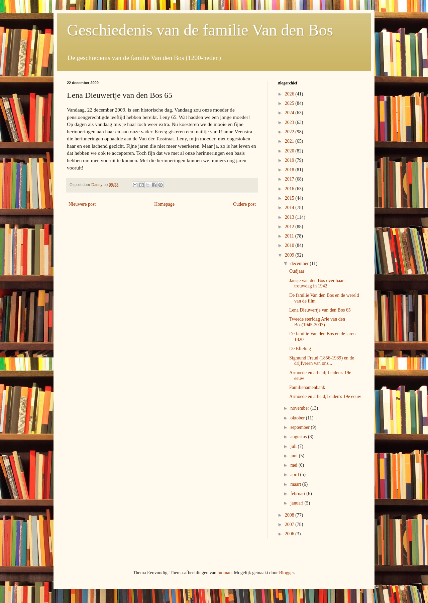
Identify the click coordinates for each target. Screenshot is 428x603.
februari (298, 493)
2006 (290, 533)
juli (294, 446)
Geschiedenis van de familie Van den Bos (200, 30)
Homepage (164, 204)
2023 (290, 122)
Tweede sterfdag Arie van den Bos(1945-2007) (317, 322)
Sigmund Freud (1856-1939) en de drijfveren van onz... (321, 360)
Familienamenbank (307, 387)
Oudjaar (296, 271)
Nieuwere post (82, 204)
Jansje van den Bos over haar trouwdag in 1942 (316, 283)
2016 (290, 188)
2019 (290, 160)
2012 (290, 226)
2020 (290, 150)
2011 (290, 236)
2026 (290, 93)
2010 (290, 245)
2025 (290, 103)
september (300, 427)
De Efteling (300, 348)
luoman (225, 572)
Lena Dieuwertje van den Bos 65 (320, 310)
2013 (290, 217)
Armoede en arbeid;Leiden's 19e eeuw (325, 396)
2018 (290, 169)
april (295, 474)
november (300, 408)
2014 (290, 207)
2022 (290, 131)
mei (294, 465)
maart (296, 484)
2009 (290, 255)
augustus (299, 436)
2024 (290, 112)
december (300, 263)
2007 (290, 524)
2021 (290, 141)
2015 (290, 198)
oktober (298, 417)
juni (294, 455)
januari (297, 503)
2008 (290, 515)
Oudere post (244, 204)
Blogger (286, 572)
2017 (290, 179)
